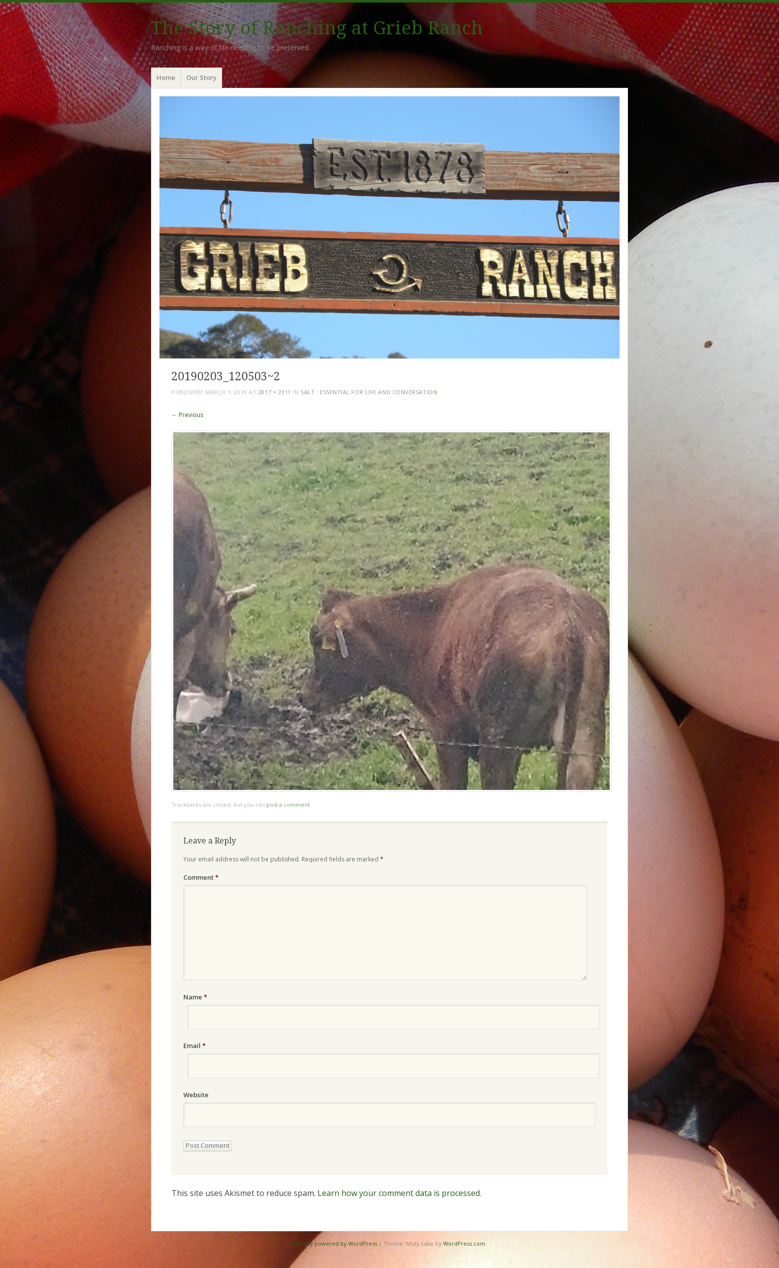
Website (196, 1094)
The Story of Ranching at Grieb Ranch (317, 28)
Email (194, 1045)
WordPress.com (464, 1243)
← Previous (187, 415)
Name (195, 996)
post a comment (288, 804)
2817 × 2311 (274, 392)
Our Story (201, 77)
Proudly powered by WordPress (334, 1243)
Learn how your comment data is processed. (399, 1193)
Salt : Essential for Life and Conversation (369, 392)
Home (165, 77)
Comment (201, 877)
